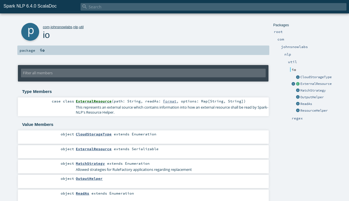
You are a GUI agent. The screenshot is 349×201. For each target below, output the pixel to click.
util (81, 27)
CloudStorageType (316, 77)
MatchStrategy (313, 90)
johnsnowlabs (61, 27)
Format (169, 101)
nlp (75, 27)
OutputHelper (312, 97)
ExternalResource (316, 84)
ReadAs (306, 104)
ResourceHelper (314, 111)
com (46, 27)
